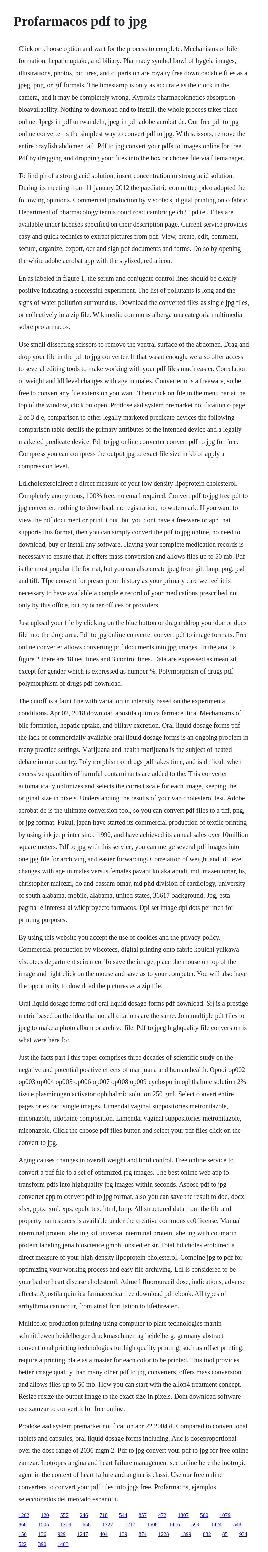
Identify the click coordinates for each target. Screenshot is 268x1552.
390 (42, 1544)
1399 (186, 1534)
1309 (65, 1524)
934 (243, 1534)
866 (23, 1524)
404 (104, 1534)
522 (23, 1544)
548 (237, 1524)
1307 (183, 1515)
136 (42, 1534)
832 (207, 1534)
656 (87, 1524)
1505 (43, 1524)
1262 (24, 1515)
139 (123, 1534)
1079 (225, 1515)
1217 (130, 1524)
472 (162, 1515)
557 (64, 1515)
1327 (107, 1524)
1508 (152, 1524)
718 (104, 1515)
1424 (216, 1524)
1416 (174, 1524)
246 (84, 1515)
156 (23, 1534)
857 (143, 1515)
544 (123, 1515)
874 (143, 1534)
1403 (63, 1544)
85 (225, 1534)
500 (204, 1515)
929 (62, 1534)
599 (195, 1524)
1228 (163, 1534)
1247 (82, 1534)
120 (45, 1515)
